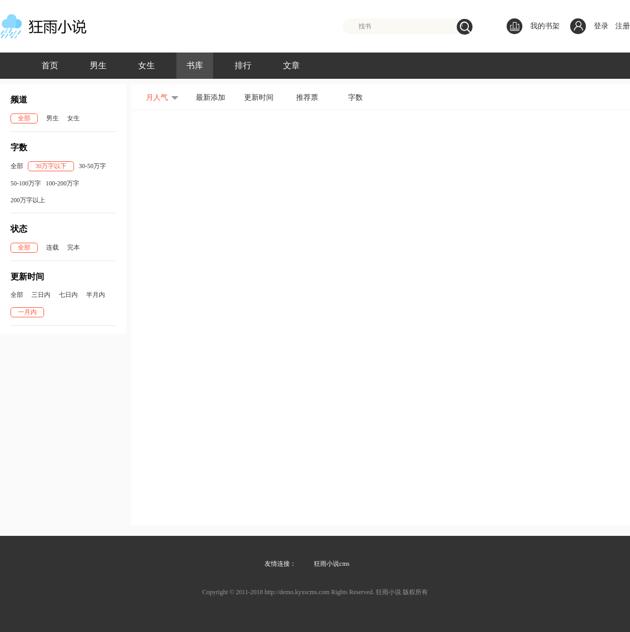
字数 (355, 97)
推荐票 (307, 97)
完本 (73, 247)
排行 (243, 65)
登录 (601, 26)
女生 (146, 65)
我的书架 (533, 26)
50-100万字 (25, 183)
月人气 (157, 97)
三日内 (41, 294)
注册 (622, 26)
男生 (98, 65)
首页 (49, 65)
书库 (194, 65)
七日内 (68, 294)
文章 (291, 65)
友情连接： (280, 563)
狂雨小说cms (331, 563)
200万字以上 (27, 200)
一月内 (27, 312)
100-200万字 (62, 183)
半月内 (95, 294)
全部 (24, 118)
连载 (52, 247)
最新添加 (210, 97)
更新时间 (259, 97)
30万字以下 (51, 166)
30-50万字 (92, 166)
